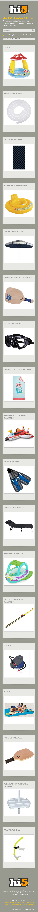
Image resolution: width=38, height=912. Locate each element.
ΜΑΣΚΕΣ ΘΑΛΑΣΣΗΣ (13, 324)
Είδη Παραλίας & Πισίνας (27, 35)
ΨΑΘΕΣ (7, 692)
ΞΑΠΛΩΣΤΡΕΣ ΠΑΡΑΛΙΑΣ (15, 508)
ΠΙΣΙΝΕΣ (7, 47)
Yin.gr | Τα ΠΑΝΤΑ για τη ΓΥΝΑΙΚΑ (14, 902)
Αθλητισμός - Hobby (13, 35)
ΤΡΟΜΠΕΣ (8, 646)
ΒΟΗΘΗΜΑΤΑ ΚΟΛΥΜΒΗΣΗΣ (16, 186)
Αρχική (4, 35)
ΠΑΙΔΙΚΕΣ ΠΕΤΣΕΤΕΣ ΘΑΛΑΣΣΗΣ (18, 370)
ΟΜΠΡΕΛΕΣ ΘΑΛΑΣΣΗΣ (14, 232)
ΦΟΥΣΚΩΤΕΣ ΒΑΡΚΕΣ (13, 554)
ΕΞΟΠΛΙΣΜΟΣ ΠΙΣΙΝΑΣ (13, 93)
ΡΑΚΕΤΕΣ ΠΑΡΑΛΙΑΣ (13, 738)
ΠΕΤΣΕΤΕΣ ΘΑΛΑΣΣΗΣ (14, 140)
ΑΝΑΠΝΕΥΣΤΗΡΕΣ (12, 830)
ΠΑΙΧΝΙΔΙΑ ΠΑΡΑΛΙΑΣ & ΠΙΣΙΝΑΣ (18, 278)
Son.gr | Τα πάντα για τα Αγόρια (26, 904)
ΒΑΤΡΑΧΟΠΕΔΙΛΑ (11, 462)
